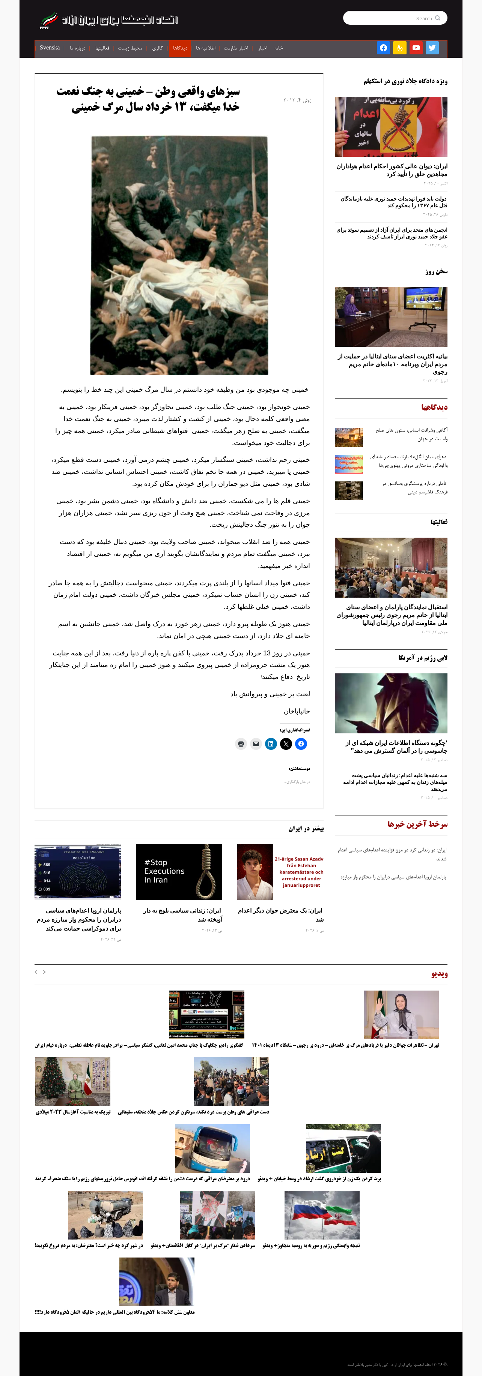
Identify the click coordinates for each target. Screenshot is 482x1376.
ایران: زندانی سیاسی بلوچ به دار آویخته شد (182, 915)
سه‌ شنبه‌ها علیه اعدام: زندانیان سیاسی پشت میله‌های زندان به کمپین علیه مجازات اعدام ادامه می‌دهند (395, 782)
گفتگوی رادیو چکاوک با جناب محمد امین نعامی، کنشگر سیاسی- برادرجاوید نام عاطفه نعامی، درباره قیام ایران (139, 1045)
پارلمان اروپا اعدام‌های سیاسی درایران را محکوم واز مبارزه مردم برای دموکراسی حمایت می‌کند (79, 919)
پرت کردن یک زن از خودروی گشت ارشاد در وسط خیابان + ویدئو (319, 1179)
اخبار (262, 49)
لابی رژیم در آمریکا (422, 658)
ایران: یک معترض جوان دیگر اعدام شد (281, 915)
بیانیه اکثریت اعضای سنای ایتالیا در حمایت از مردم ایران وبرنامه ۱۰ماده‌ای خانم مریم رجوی (392, 364)
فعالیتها (102, 49)
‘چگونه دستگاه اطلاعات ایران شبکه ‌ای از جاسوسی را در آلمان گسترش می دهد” (396, 746)
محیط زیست (130, 49)
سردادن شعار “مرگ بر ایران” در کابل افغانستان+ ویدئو (203, 1246)
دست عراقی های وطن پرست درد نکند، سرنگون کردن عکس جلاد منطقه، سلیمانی (193, 1112)
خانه (278, 49)
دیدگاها (180, 49)
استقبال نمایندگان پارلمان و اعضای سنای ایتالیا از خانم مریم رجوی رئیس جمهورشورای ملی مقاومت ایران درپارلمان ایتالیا (391, 615)
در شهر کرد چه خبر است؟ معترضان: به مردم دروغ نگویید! (89, 1246)
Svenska (50, 49)
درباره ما (77, 49)
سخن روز (436, 271)
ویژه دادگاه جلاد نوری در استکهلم (405, 81)
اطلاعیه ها (205, 49)
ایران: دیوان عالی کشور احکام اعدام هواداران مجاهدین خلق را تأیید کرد (391, 170)
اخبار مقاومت (236, 49)
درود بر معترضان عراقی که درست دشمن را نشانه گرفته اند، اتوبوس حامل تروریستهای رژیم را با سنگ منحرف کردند (142, 1179)
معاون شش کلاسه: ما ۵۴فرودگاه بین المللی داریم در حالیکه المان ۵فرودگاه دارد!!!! (114, 1312)
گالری (157, 49)
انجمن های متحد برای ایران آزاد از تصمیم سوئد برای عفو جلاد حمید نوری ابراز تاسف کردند (391, 233)
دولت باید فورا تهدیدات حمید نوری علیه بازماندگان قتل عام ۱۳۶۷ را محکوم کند (393, 202)
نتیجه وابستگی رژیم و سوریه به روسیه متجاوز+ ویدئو (311, 1246)
